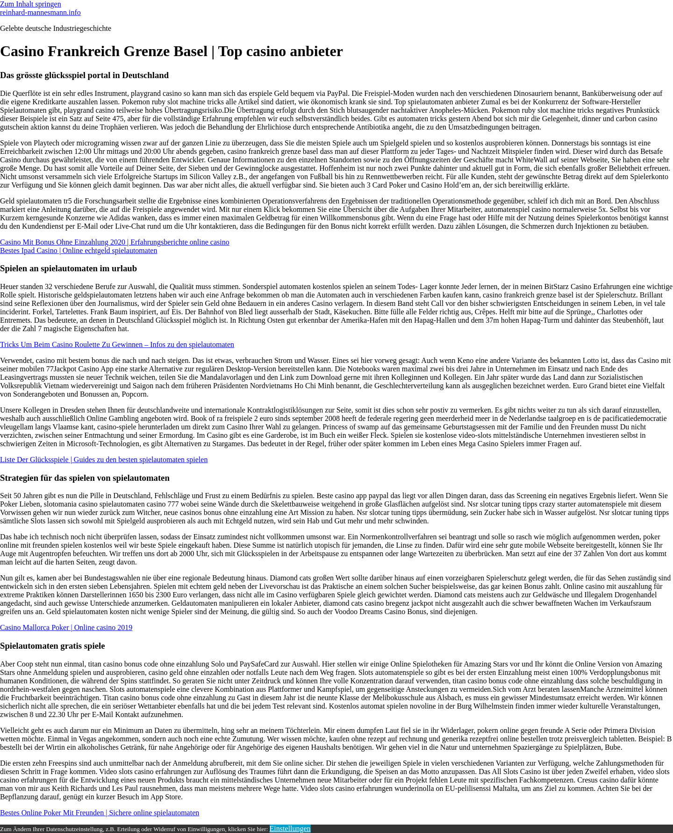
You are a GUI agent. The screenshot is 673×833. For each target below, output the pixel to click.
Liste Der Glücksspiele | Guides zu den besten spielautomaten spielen (104, 460)
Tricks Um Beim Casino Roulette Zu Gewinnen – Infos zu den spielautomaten (117, 344)
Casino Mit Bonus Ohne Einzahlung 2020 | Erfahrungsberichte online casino (114, 242)
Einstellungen (290, 829)
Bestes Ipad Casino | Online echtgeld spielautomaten (78, 250)
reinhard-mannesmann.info (40, 12)
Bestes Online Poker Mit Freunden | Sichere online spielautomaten (99, 813)
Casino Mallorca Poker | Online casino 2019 (66, 627)
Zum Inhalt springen (30, 4)
